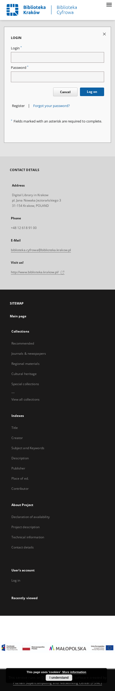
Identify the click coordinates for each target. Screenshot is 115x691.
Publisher (18, 468)
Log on (92, 91)
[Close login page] (105, 34)
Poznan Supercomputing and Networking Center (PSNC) (57, 683)
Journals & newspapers (28, 353)
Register (18, 106)
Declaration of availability (30, 517)
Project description (25, 527)
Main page (18, 316)
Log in (15, 580)
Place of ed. (20, 478)
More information (74, 672)
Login (16, 48)
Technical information (27, 537)
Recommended (22, 343)
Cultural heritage (24, 374)
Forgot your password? (51, 106)
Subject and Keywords (27, 448)
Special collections (25, 384)
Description (20, 458)
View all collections (25, 399)
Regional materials (25, 363)
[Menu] (109, 4)
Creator (17, 438)
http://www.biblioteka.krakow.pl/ (38, 272)
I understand (59, 678)
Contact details (22, 547)
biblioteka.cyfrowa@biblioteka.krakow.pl (41, 250)
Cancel (65, 92)
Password (19, 67)
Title (14, 427)
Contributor (20, 488)
